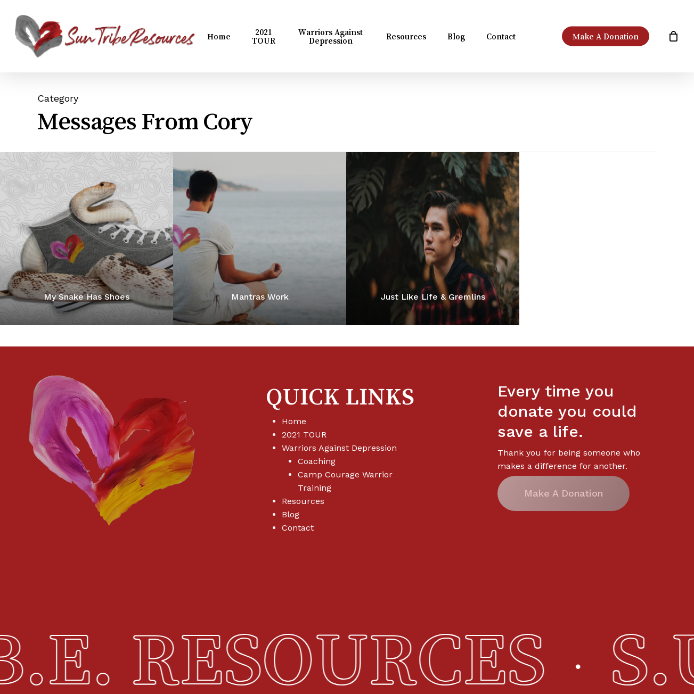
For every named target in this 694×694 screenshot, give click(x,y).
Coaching (317, 461)
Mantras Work (260, 297)
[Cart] (673, 36)
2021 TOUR (304, 434)
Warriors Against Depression (339, 448)
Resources (303, 501)
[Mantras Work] (259, 238)
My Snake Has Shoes (86, 297)
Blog (290, 514)
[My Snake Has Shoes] (86, 238)
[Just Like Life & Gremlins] (432, 238)
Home (294, 421)
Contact (298, 528)
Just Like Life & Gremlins (433, 297)
